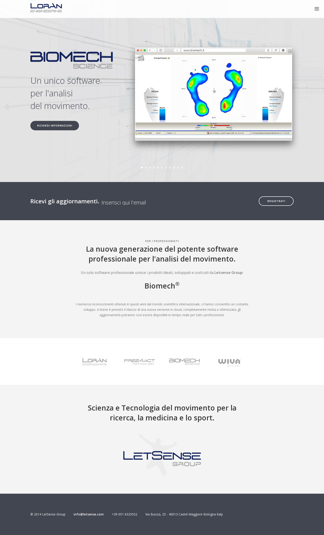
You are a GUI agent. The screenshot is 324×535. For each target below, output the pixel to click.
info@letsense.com (89, 514)
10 (178, 168)
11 (182, 168)
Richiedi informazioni (54, 125)
